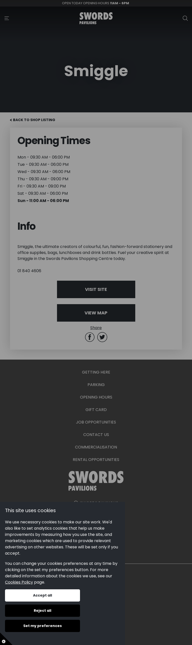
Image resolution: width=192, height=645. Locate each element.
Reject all (42, 610)
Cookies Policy (19, 582)
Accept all (42, 595)
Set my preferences (42, 625)
